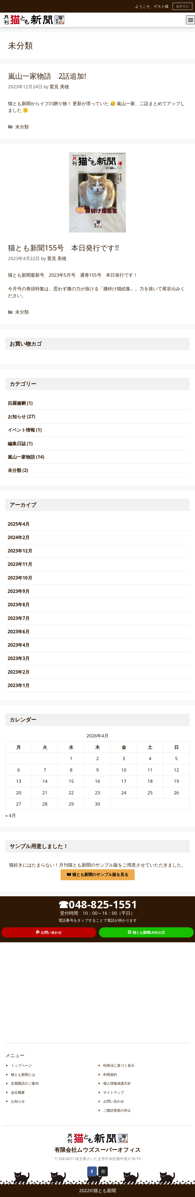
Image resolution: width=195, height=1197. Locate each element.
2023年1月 (19, 685)
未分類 (22, 127)
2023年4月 (19, 645)
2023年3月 (19, 658)
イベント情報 (21, 430)
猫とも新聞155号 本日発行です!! (63, 248)
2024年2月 (19, 537)
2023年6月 (19, 631)
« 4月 (10, 815)
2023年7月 (19, 618)
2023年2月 (19, 672)
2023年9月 (19, 591)
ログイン (182, 6)
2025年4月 (19, 524)
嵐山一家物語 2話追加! (47, 76)
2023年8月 (19, 604)
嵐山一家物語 (21, 457)
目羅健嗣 (17, 403)
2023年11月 (20, 564)
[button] (190, 19)
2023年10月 (20, 578)
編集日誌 (17, 443)
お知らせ (17, 416)
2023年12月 (20, 551)
